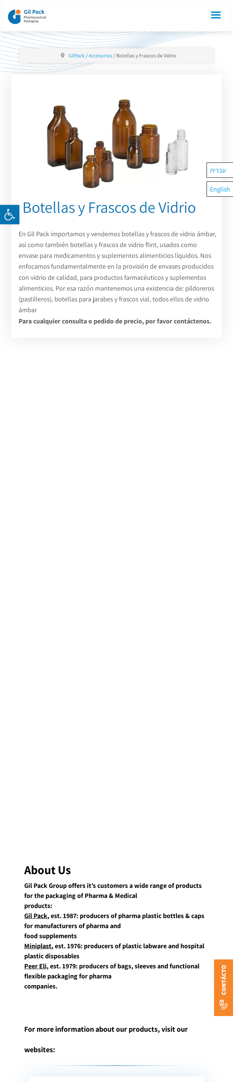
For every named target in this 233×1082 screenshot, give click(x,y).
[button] (9, 214)
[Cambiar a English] (220, 189)
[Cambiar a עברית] (220, 170)
